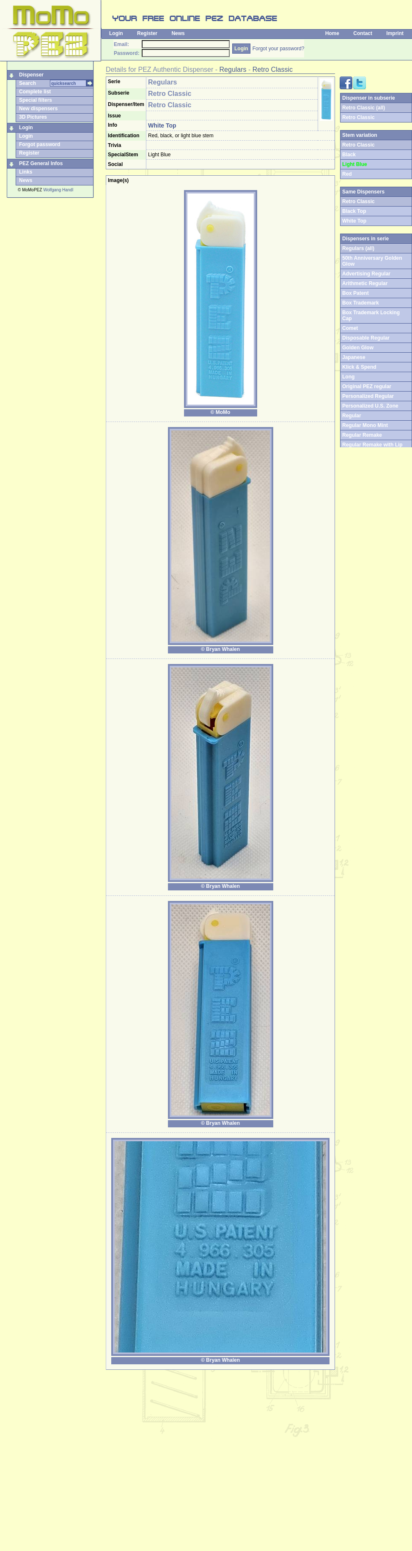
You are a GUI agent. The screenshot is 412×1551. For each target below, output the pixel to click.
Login (116, 33)
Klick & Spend (359, 367)
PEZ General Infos (41, 163)
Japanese (353, 357)
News (177, 33)
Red (347, 174)
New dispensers (38, 109)
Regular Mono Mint (365, 425)
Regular (351, 416)
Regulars (233, 69)
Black (349, 155)
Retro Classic (273, 69)
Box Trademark (360, 303)
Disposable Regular (366, 338)
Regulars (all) (358, 248)
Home (332, 33)
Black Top (354, 211)
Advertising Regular (366, 274)
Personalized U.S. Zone (370, 406)
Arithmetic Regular (364, 283)
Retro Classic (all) (363, 108)
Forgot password (39, 144)
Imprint (395, 33)
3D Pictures (33, 117)
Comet (350, 328)
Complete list (35, 92)
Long (348, 377)
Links (25, 172)
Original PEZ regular (366, 386)
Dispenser (31, 75)
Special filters (35, 100)
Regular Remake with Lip (372, 445)
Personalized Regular (368, 396)
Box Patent (355, 293)
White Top (354, 221)
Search (27, 83)
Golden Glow (358, 348)
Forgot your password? (279, 49)
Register (147, 33)
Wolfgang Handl (58, 190)
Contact (362, 33)
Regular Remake (362, 435)
